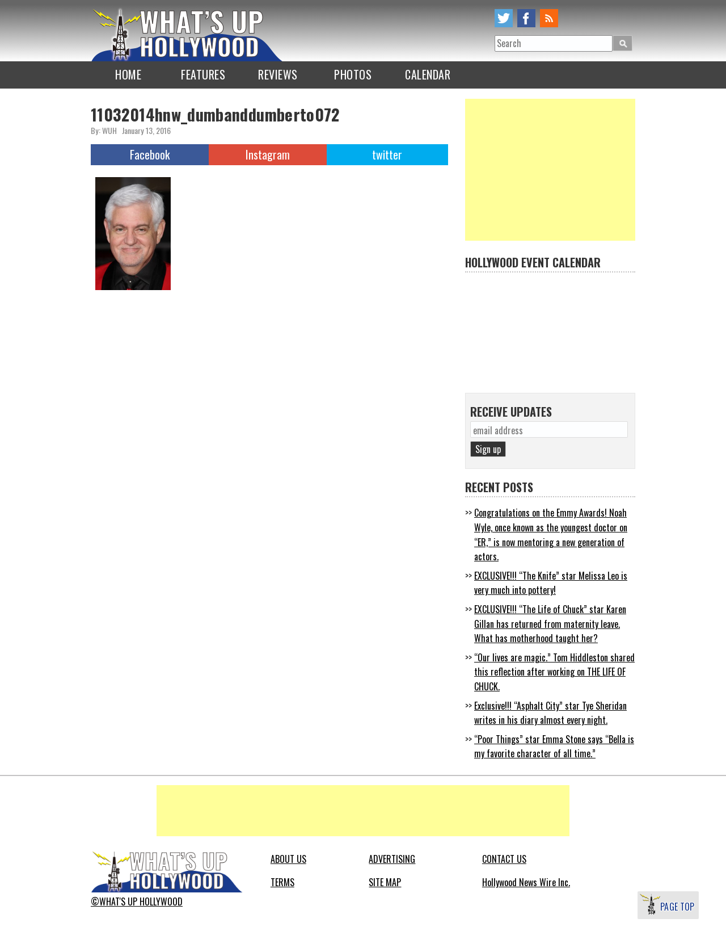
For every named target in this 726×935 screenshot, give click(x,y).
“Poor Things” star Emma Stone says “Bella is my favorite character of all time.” (554, 746)
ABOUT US (288, 859)
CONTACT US (504, 859)
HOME (128, 74)
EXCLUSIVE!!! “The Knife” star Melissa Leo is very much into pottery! (550, 583)
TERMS (282, 882)
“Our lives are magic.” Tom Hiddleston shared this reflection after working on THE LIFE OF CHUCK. (554, 672)
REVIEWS (278, 74)
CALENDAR (427, 74)
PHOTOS (353, 74)
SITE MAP (385, 882)
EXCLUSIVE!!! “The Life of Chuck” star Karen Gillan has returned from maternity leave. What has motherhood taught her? (550, 623)
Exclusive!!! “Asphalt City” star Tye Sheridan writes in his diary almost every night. (550, 713)
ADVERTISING (392, 859)
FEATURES (203, 74)
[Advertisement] (550, 170)
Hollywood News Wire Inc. (526, 882)
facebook (526, 18)
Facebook (150, 154)
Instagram (268, 154)
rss (549, 18)
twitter (504, 18)
